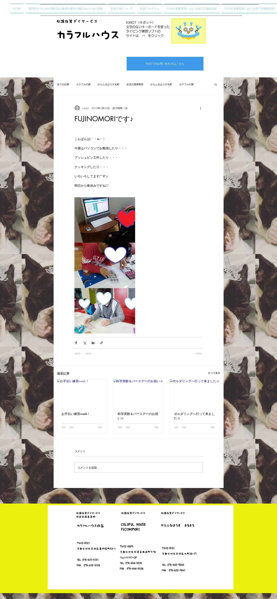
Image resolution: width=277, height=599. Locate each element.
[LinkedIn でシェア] (93, 342)
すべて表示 (214, 373)
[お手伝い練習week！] (82, 393)
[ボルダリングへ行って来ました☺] (195, 393)
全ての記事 (63, 84)
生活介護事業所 (134, 84)
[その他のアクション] (201, 108)
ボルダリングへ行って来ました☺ (194, 416)
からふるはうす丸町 (109, 84)
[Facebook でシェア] (76, 342)
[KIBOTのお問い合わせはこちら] (165, 63)
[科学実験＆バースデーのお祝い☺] (138, 393)
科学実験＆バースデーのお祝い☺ (138, 416)
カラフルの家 (83, 84)
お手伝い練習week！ (75, 414)
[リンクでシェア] (101, 342)
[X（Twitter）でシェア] (84, 342)
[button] (215, 84)
